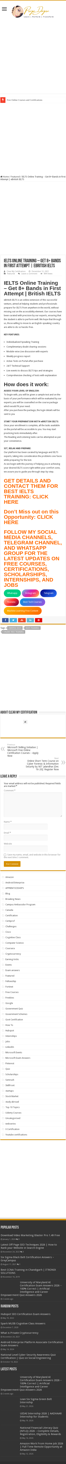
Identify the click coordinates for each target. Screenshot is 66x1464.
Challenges (10, 926)
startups (9, 1090)
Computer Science (14, 943)
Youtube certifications (16, 1134)
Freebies (9, 997)
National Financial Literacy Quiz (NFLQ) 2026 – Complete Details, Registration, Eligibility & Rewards (40, 1431)
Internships (11, 1036)
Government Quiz (14, 1008)
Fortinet (9, 986)
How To (9, 1025)
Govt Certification (14, 1019)
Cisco (8, 932)
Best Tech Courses (32, 602)
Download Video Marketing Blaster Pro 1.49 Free (30, 1235)
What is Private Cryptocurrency (19, 1332)
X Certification (12, 1129)
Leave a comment (29, 274)
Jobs (7, 1041)
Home (4, 176)
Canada (9, 910)
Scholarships (11, 1074)
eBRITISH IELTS (15, 628)
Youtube (11, 602)
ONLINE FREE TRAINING (13, 632)
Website (8, 843)
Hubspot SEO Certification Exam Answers (25, 1314)
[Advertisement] (33, 57)
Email (7, 832)
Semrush (9, 1080)
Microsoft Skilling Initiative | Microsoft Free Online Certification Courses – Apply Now (25, 750)
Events (8, 964)
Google (9, 1003)
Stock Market (11, 1096)
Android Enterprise (14, 882)
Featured (15, 176)
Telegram (48, 593)
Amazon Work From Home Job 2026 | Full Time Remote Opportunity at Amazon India (41, 1446)
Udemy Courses (13, 1112)
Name (8, 821)
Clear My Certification (16, 271)
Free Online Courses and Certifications (24, 100)
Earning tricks (12, 959)
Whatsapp (12, 593)
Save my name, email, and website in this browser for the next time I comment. (32, 856)
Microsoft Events (13, 1052)
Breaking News (12, 899)
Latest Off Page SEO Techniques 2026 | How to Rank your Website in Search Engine (29, 1246)
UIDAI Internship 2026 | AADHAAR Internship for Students (41, 1415)
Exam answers (12, 970)
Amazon (9, 877)
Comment (9, 790)
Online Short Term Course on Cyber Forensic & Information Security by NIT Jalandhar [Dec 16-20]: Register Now (41, 764)
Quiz (7, 1069)
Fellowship (10, 981)
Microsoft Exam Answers (17, 1058)
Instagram (30, 593)
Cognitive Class (13, 937)
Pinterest (9, 1063)
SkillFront (10, 1085)
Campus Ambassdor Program (20, 904)
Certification (11, 915)
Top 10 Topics (12, 1107)
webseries (10, 1123)
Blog (7, 893)
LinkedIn (9, 1047)
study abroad (12, 1101)
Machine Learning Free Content (22, 610)
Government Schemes (16, 1014)
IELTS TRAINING (32, 628)
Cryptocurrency (13, 953)
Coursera (10, 948)
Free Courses (12, 992)
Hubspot (9, 1030)
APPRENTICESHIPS (14, 888)
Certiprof (10, 921)
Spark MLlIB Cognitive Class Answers (23, 1323)
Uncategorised (12, 1118)
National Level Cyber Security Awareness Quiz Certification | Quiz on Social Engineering (28, 1356)
